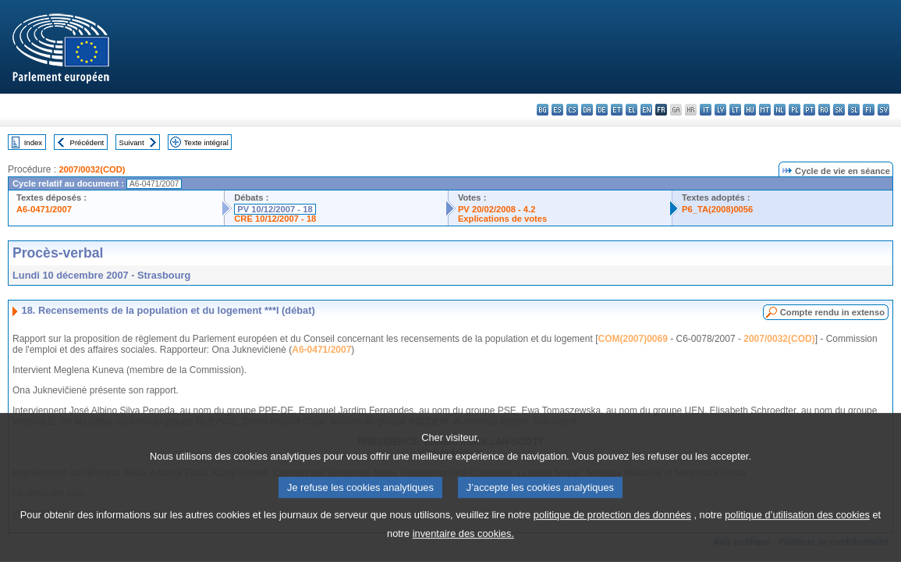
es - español (557, 110)
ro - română (824, 110)
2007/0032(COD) (92, 169)
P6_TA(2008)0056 (717, 209)
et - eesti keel (617, 110)
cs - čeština (572, 110)
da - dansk (587, 110)
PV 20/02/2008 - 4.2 (497, 209)
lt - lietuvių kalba (735, 110)
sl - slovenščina (854, 110)
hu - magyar (750, 110)
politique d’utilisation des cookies (797, 550)
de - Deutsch (602, 110)
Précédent (87, 142)
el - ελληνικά (631, 110)
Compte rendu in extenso (832, 312)
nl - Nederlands (780, 110)
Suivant (131, 142)
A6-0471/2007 (44, 209)
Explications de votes (502, 218)
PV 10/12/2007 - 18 (274, 209)
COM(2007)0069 (632, 338)
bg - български (542, 110)
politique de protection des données (612, 550)
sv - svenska (883, 110)
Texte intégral (206, 142)
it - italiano (705, 110)
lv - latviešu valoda (720, 110)
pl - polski (794, 110)
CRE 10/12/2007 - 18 (275, 218)
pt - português (809, 110)
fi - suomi (868, 110)
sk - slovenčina (839, 110)
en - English (646, 110)
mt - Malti (765, 110)
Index (33, 142)
